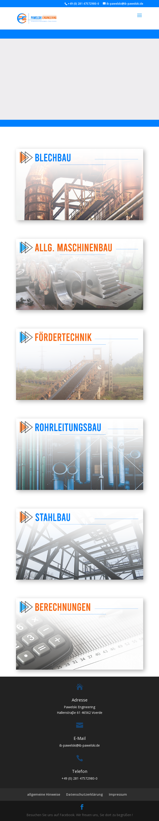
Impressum (118, 794)
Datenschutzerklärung (84, 794)
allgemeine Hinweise (43, 794)
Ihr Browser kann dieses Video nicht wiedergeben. (79, 78)
